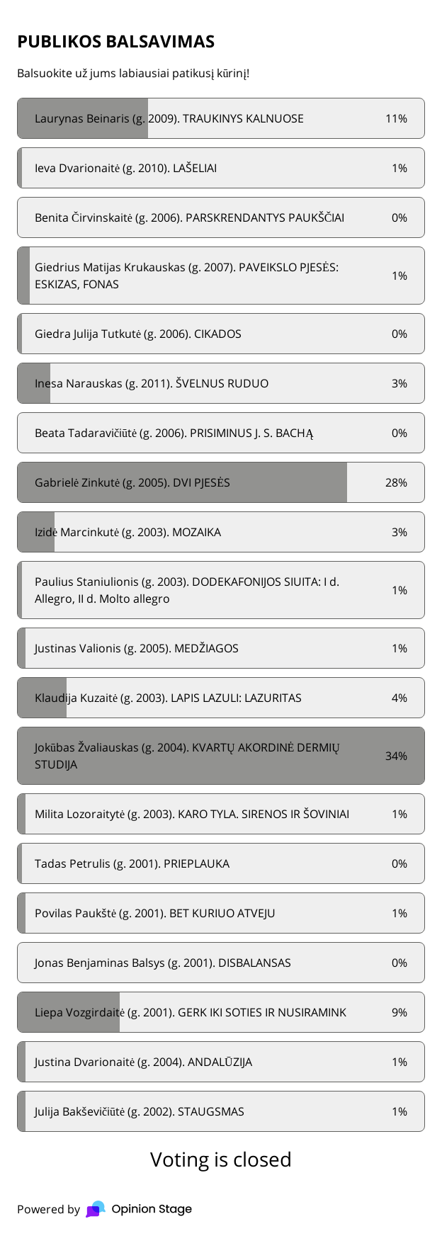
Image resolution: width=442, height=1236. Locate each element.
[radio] (221, 118)
